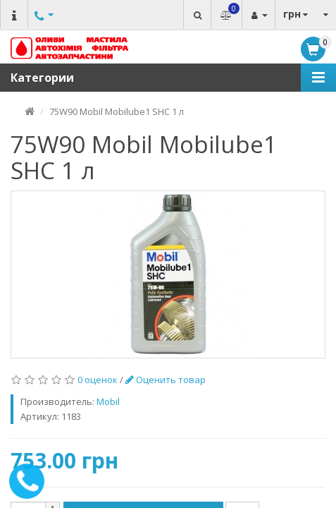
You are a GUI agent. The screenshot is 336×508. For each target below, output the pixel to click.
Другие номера (42, 30)
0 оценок (97, 379)
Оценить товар (165, 379)
